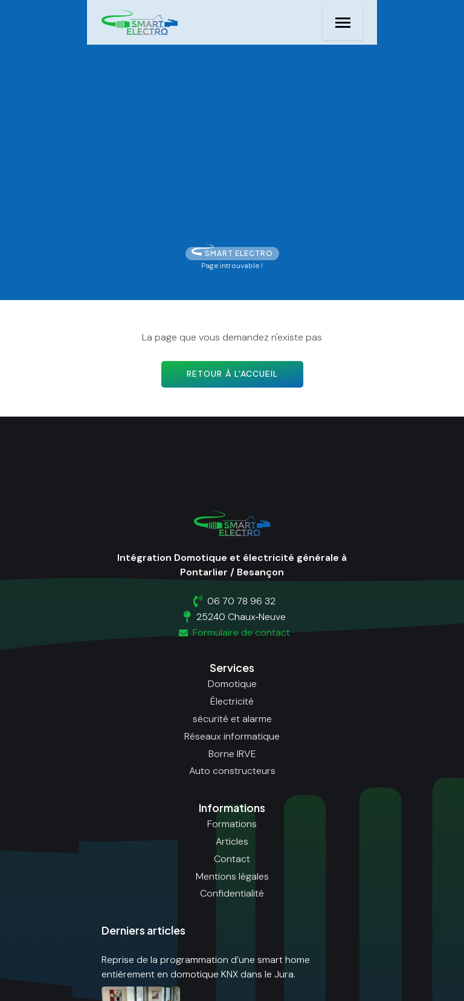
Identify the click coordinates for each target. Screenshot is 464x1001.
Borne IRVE (232, 753)
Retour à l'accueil (232, 373)
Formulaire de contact (232, 632)
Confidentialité (232, 893)
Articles (232, 841)
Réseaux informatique (232, 736)
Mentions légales (232, 876)
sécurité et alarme (232, 718)
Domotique (232, 683)
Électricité (232, 701)
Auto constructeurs (232, 770)
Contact (232, 858)
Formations (232, 823)
